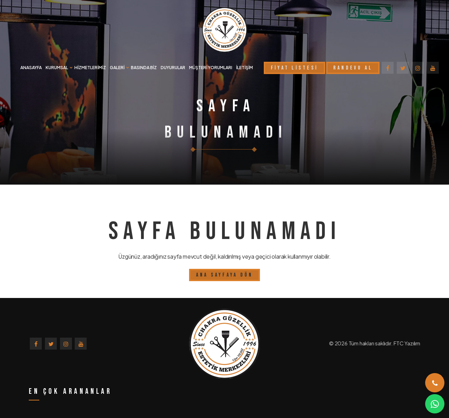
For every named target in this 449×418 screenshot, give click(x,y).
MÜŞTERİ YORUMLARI (210, 67)
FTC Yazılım (407, 343)
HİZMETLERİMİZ (90, 67)
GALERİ (117, 67)
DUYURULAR (173, 67)
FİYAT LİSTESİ (294, 68)
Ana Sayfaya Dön (224, 275)
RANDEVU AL (353, 68)
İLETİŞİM (244, 67)
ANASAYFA (31, 67)
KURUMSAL (57, 67)
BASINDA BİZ (144, 67)
